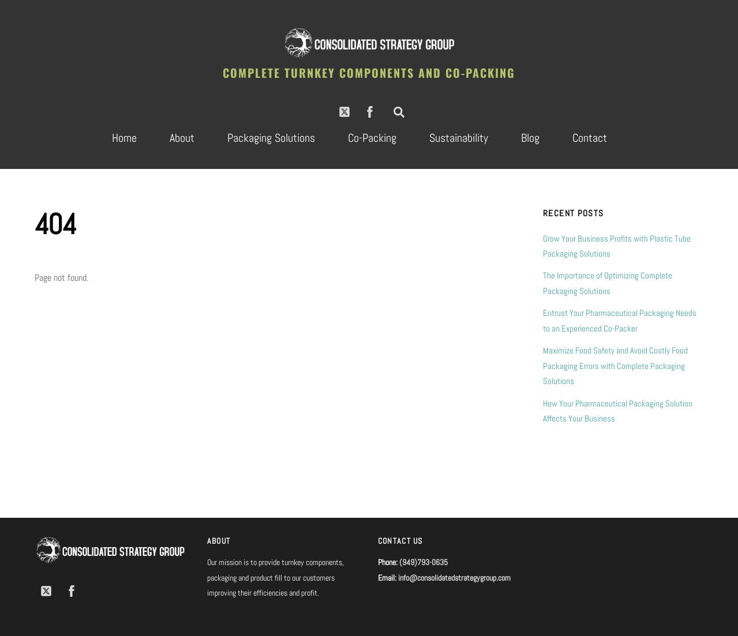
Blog (530, 137)
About (182, 137)
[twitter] (344, 111)
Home (124, 137)
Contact (589, 137)
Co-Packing (372, 137)
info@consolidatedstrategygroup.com (454, 578)
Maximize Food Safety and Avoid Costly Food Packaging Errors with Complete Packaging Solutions (615, 365)
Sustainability (458, 137)
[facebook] (369, 111)
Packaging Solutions (271, 137)
